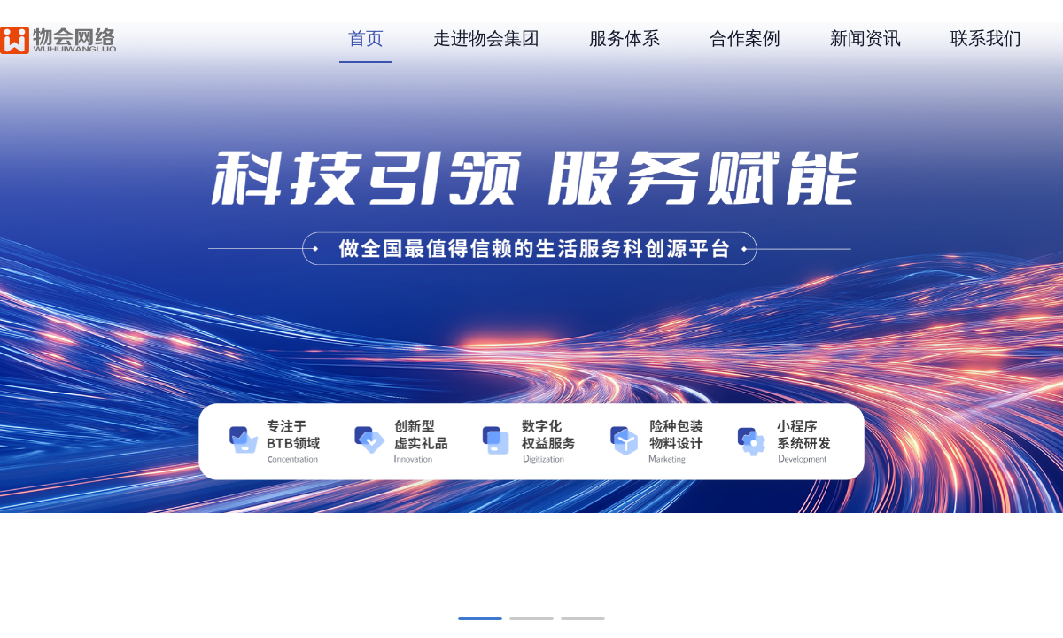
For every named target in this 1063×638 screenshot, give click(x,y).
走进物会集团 (486, 38)
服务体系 (624, 38)
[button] (480, 618)
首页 (366, 38)
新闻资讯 (865, 38)
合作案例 (745, 38)
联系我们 (985, 38)
